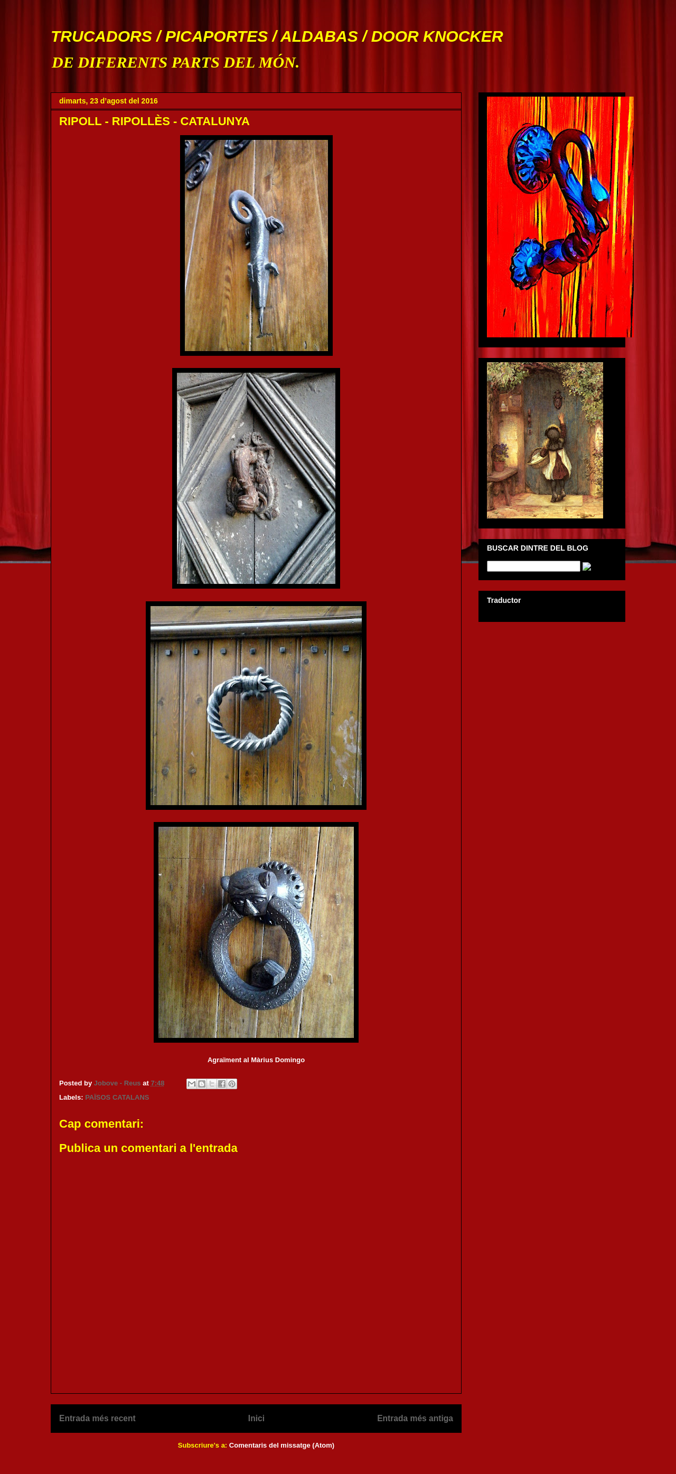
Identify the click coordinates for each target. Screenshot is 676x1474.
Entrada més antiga (415, 1418)
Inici (256, 1418)
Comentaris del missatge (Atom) (281, 1445)
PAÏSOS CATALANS (117, 1097)
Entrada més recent (97, 1418)
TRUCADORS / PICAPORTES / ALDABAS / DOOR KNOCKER (277, 36)
